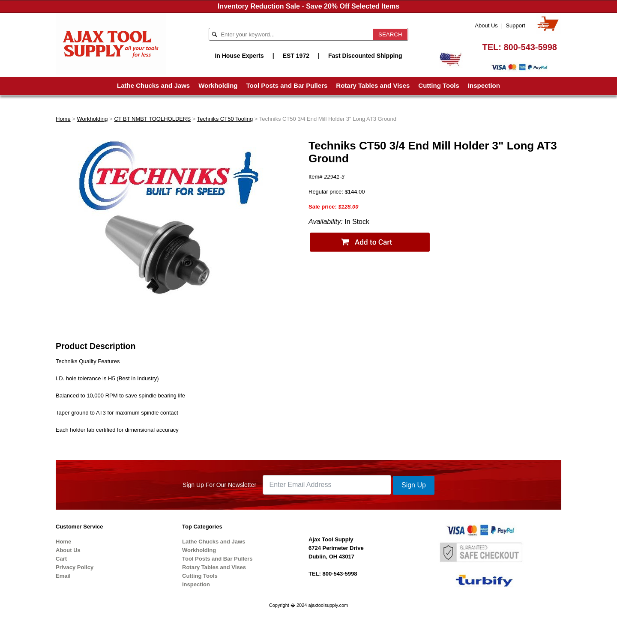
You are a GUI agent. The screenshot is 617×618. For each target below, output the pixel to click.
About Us (486, 25)
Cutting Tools (438, 85)
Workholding (217, 85)
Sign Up (413, 485)
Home (63, 119)
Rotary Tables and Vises (373, 85)
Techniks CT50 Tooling (225, 119)
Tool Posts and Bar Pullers (287, 85)
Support (515, 25)
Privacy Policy (74, 567)
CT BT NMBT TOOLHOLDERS (152, 119)
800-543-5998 (530, 47)
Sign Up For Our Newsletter (219, 485)
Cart (61, 558)
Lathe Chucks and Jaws (153, 85)
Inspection (484, 85)
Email (63, 576)
